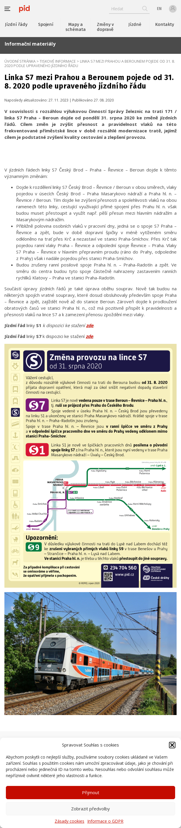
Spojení (45, 24)
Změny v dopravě (105, 27)
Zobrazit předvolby (90, 809)
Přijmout (90, 792)
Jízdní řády (16, 24)
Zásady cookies (69, 821)
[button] (172, 745)
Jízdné (134, 24)
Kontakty (164, 24)
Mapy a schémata (76, 27)
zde (89, 325)
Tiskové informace (58, 61)
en (159, 8)
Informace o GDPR (105, 821)
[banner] (24, 9)
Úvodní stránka (20, 61)
